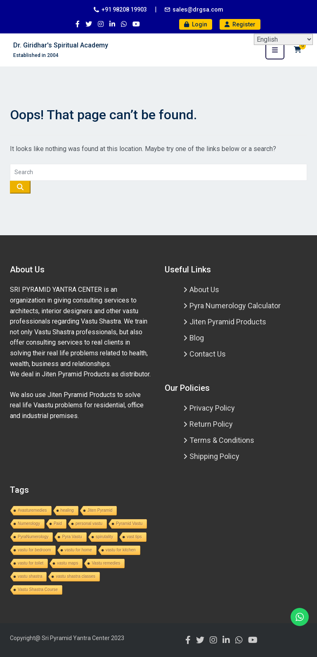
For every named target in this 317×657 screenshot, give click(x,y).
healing (67, 510)
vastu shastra (30, 576)
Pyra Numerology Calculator (235, 305)
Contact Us (207, 354)
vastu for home (78, 550)
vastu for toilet (30, 563)
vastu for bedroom (34, 550)
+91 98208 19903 (124, 9)
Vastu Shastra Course (38, 589)
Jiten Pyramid (100, 510)
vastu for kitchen (121, 550)
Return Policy (211, 424)
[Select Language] (283, 39)
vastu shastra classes (75, 576)
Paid (58, 523)
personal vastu (89, 523)
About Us (204, 289)
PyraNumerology (33, 536)
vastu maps (67, 563)
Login (195, 24)
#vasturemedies (32, 510)
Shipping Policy (214, 456)
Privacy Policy (212, 408)
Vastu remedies (106, 563)
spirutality (104, 536)
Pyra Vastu (72, 536)
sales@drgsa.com (198, 9)
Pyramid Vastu (129, 523)
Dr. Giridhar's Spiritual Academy (60, 45)
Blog (196, 337)
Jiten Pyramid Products (227, 321)
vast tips (134, 536)
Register (240, 24)
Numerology (29, 523)
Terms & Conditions (221, 440)
